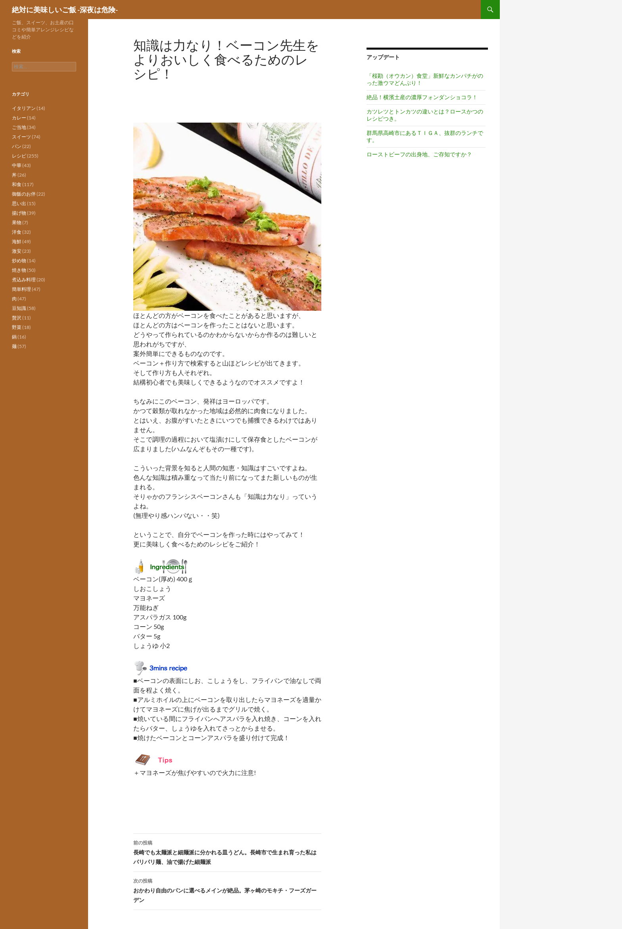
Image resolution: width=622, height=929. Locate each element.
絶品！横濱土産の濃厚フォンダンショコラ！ (422, 97)
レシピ (19, 156)
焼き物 (19, 270)
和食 (16, 184)
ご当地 (19, 127)
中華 (16, 165)
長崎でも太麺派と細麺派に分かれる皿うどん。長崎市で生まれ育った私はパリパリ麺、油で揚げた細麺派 (227, 851)
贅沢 (16, 318)
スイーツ (21, 137)
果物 (16, 222)
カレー (19, 118)
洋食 (16, 232)
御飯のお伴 (24, 194)
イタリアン (24, 108)
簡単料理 (21, 289)
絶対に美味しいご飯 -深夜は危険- (65, 9)
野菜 (16, 327)
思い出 (19, 203)
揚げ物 (19, 213)
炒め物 (19, 261)
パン (16, 146)
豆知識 (19, 308)
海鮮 (16, 241)
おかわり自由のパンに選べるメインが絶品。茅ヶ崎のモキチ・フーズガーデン (227, 889)
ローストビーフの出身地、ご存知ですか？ (419, 154)
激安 (16, 251)
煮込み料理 (24, 280)
